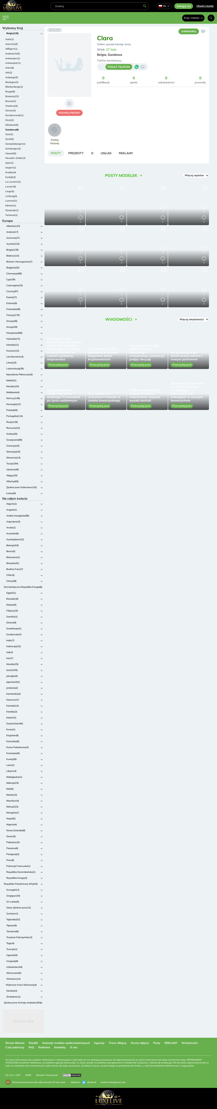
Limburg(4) (11, 196)
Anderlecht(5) (12, 53)
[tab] (56, 153)
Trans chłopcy (118, 1043)
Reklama (44, 1047)
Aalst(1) (9, 39)
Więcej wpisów (196, 176)
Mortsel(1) (10, 205)
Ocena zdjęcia (140, 1043)
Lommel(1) (11, 200)
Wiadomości (190, 1043)
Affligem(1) (11, 48)
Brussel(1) (10, 101)
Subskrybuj (188, 31)
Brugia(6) (10, 91)
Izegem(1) (10, 167)
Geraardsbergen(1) (15, 143)
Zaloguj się (184, 6)
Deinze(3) (10, 110)
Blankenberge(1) (14, 86)
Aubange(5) (11, 77)
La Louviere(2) (13, 181)
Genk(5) (9, 139)
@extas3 (89, 1082)
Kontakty (60, 1047)
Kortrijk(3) (10, 177)
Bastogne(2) (11, 82)
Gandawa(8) (12, 129)
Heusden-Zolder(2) (15, 158)
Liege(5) (9, 191)
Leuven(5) (10, 186)
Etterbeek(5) (11, 124)
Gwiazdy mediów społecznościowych (66, 1043)
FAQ (31, 1047)
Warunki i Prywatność (47, 1075)
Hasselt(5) (10, 153)
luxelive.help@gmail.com (113, 1082)
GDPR (28, 1075)
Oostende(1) (12, 210)
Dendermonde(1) (14, 115)
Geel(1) (9, 134)
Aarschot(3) (11, 44)
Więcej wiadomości (193, 319)
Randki (33, 1043)
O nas (73, 1047)
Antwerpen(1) (12, 58)
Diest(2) (9, 120)
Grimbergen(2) (13, 148)
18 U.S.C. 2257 (13, 1075)
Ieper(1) (9, 162)
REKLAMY (170, 1043)
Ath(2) (8, 72)
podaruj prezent (69, 112)
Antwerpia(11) (13, 62)
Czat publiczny (14, 1047)
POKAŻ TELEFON (119, 67)
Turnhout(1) (11, 215)
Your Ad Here (23, 1021)
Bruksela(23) (12, 96)
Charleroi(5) (11, 105)
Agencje (99, 1043)
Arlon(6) (9, 67)
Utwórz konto (205, 6)
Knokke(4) (10, 172)
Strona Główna (15, 1043)
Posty (156, 1043)
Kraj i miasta (193, 18)
